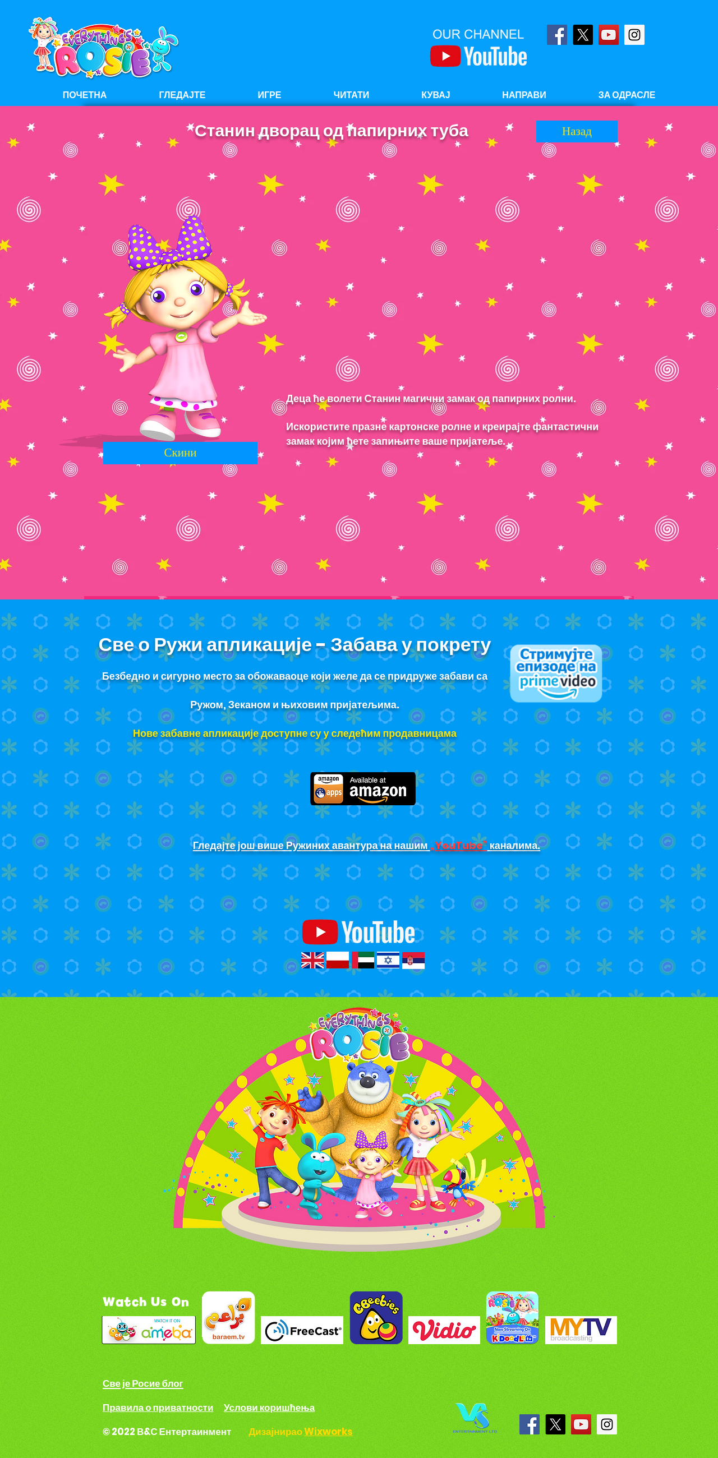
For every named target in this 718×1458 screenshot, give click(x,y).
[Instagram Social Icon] (634, 35)
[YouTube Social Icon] (609, 35)
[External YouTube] (452, 267)
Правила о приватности (158, 1407)
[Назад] (577, 131)
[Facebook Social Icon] (557, 35)
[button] (351, 95)
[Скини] (180, 453)
